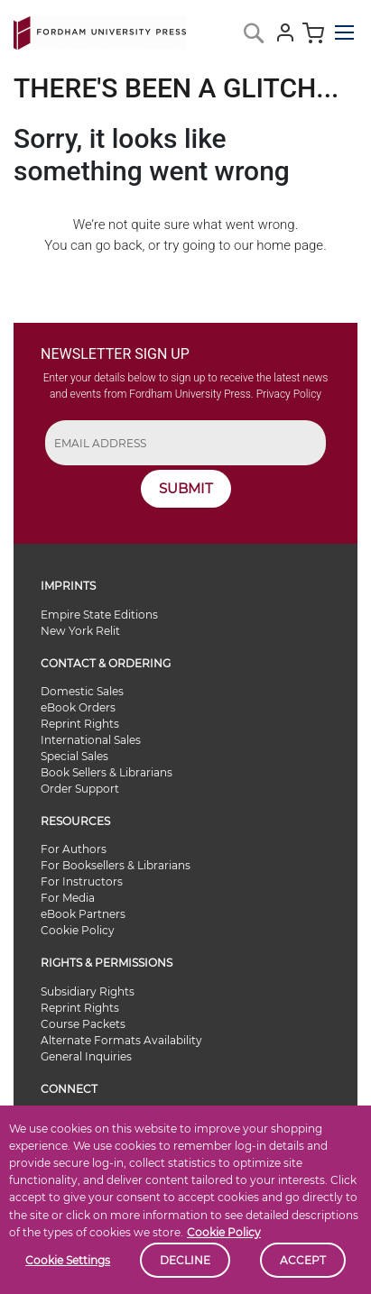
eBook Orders (78, 707)
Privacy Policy (288, 394)
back (128, 245)
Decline (185, 1260)
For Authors (74, 849)
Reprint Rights (80, 723)
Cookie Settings (67, 1260)
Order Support (80, 788)
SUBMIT (186, 488)
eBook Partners (83, 914)
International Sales (91, 740)
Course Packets (83, 1024)
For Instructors (82, 881)
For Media (68, 897)
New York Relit (80, 631)
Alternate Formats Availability (121, 1040)
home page (289, 245)
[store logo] (100, 29)
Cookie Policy (224, 1232)
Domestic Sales (82, 691)
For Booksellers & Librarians (115, 865)
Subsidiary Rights (87, 991)
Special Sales (74, 756)
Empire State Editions (99, 614)
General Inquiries (86, 1056)
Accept (303, 1260)
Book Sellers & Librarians (106, 772)
